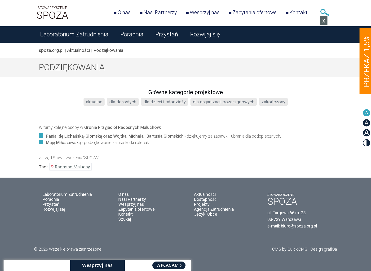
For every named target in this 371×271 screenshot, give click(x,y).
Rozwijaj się (205, 34)
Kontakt (299, 12)
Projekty (202, 204)
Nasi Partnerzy (160, 12)
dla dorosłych (122, 102)
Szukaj (324, 12)
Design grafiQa (323, 249)
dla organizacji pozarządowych (223, 102)
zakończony (273, 102)
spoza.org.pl (51, 50)
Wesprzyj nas (205, 12)
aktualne (94, 102)
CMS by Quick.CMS (289, 249)
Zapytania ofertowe (255, 12)
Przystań (166, 34)
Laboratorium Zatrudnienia (74, 34)
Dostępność (205, 199)
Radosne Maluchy (72, 167)
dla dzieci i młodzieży (164, 102)
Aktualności (78, 50)
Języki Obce (205, 214)
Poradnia (131, 34)
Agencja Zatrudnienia (214, 209)
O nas (124, 12)
